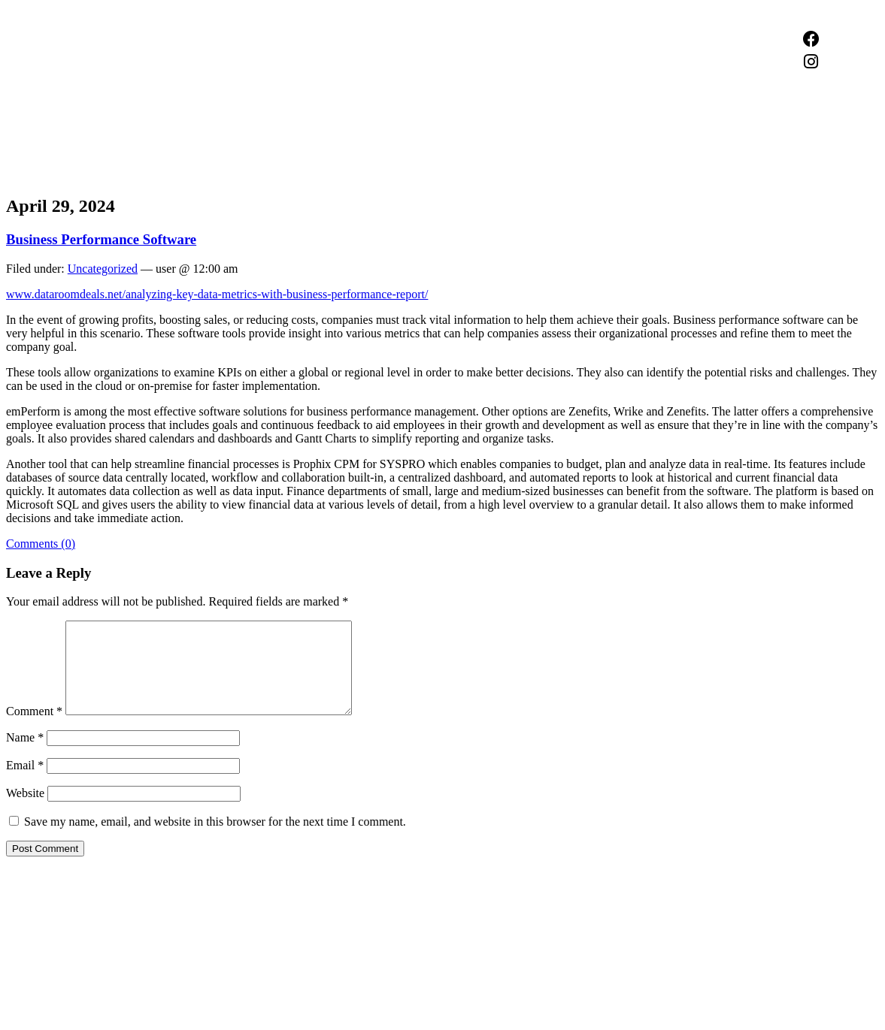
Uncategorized (103, 268)
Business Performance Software (101, 239)
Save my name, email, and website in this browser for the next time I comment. (215, 839)
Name (25, 755)
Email (25, 783)
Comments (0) (40, 543)
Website (25, 811)
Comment (34, 729)
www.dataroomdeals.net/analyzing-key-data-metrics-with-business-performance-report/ (217, 294)
